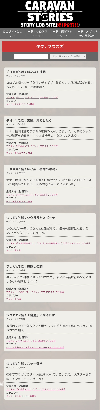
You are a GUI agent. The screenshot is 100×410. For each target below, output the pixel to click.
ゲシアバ (40, 243)
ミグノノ (34, 97)
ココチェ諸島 (40, 347)
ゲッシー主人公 (13, 104)
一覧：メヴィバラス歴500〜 (87, 34)
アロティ (10, 97)
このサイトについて (12, 34)
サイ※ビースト (23, 292)
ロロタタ (44, 97)
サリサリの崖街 (28, 396)
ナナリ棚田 (26, 152)
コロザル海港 (27, 104)
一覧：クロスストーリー (37, 34)
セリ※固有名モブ (53, 243)
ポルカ (19, 340)
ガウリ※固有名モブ (25, 243)
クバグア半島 (12, 347)
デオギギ (20, 97)
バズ (27, 97)
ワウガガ (53, 97)
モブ (37, 194)
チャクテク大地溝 (55, 347)
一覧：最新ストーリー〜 (62, 34)
